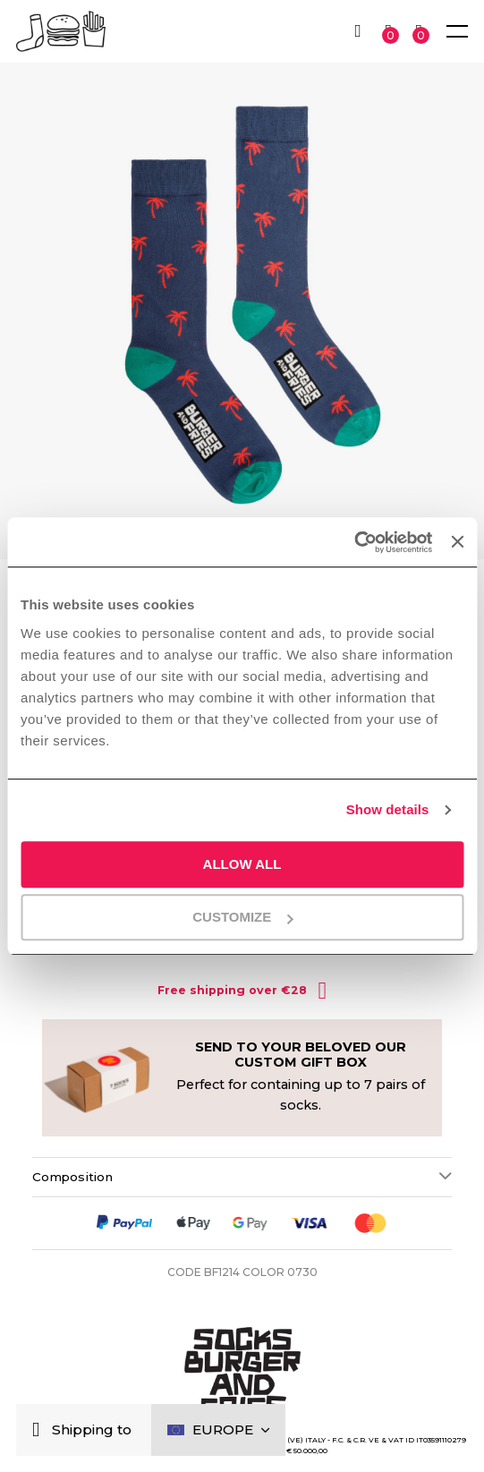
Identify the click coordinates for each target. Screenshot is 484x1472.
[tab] (242, 1176)
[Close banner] (457, 542)
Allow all (242, 864)
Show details (387, 809)
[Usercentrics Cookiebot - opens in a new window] (354, 542)
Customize (242, 916)
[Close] (39, 1430)
